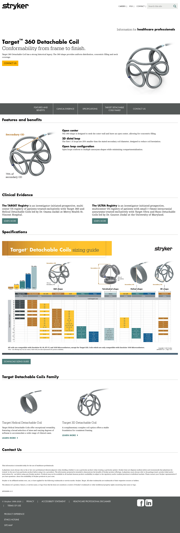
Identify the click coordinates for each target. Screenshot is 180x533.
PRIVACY (30, 501)
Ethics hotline (11, 519)
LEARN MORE (10, 221)
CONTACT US (10, 63)
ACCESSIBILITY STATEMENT (54, 501)
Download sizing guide (16, 361)
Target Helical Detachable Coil (22, 422)
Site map (8, 525)
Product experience (14, 514)
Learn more (9, 437)
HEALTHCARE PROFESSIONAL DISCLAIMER (92, 501)
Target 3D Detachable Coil (79, 422)
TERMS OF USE (14, 505)
